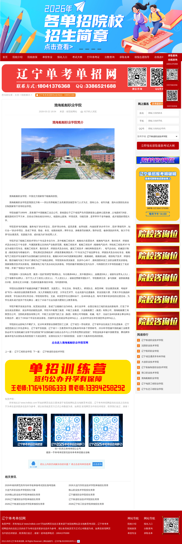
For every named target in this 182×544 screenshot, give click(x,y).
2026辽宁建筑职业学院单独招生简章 (22, 499)
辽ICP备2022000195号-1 (65, 541)
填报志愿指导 (141, 57)
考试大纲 (77, 57)
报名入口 (62, 57)
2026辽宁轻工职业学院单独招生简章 (86, 504)
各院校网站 (71, 111)
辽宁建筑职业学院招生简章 (82, 494)
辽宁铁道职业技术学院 (53, 351)
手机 (142, 121)
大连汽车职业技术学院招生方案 (20, 490)
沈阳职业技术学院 (150, 345)
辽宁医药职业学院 (150, 351)
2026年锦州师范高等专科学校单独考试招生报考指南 (30, 485)
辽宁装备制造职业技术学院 (154, 367)
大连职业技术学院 (150, 362)
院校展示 (25, 95)
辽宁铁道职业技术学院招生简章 (84, 499)
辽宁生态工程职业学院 (152, 389)
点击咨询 (97, 464)
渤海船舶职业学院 (150, 378)
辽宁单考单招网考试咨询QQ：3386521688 (57, 95)
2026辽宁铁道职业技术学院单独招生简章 (25, 504)
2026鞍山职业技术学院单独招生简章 (22, 494)
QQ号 (142, 128)
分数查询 (110, 57)
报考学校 (141, 136)
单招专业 (47, 57)
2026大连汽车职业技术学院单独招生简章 (88, 485)
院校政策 (32, 57)
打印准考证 (93, 57)
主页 (17, 95)
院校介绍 (18, 57)
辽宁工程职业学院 (23, 351)
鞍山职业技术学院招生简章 (82, 490)
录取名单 (124, 57)
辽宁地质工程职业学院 (152, 383)
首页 (5, 57)
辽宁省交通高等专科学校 (153, 356)
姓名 (142, 113)
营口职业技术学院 (150, 372)
